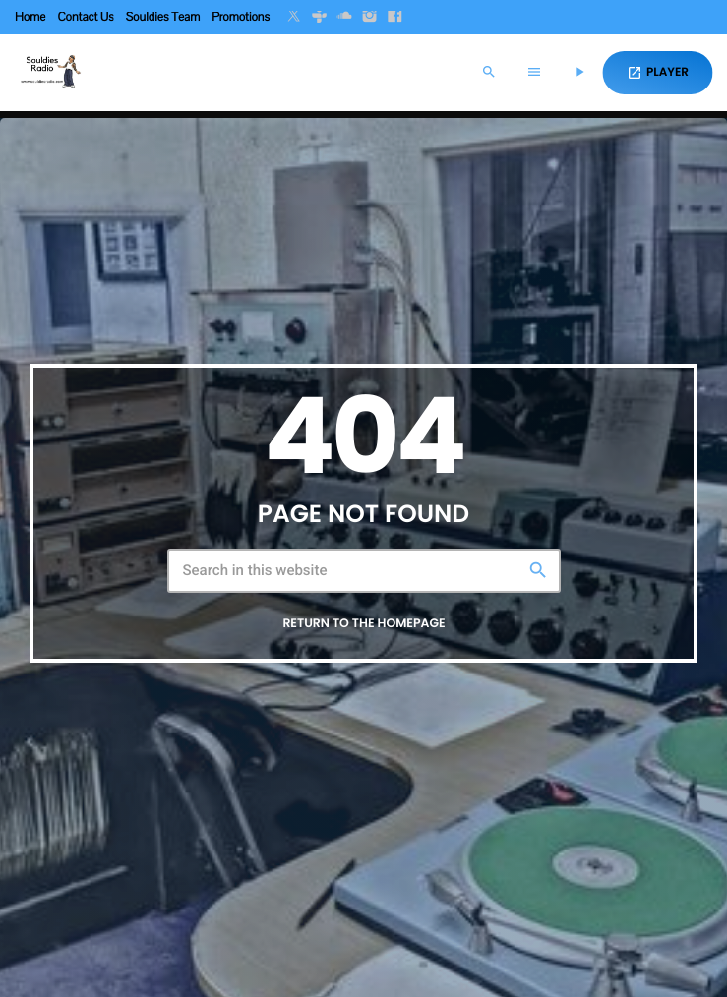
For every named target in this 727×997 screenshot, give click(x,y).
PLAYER (658, 72)
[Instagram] (370, 18)
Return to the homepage (363, 624)
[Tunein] (320, 18)
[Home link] (49, 72)
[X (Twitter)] (294, 18)
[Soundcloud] (344, 18)
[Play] (579, 72)
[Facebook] (394, 18)
